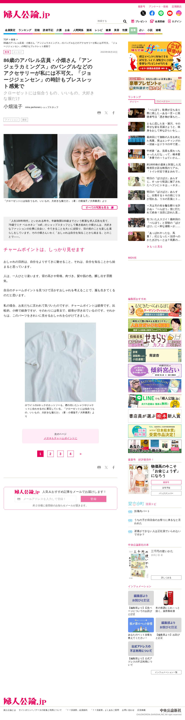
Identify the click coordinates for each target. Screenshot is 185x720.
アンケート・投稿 (158, 6)
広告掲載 (141, 710)
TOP (6, 39)
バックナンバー (166, 493)
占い (141, 30)
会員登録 (157, 21)
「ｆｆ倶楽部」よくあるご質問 (104, 710)
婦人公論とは (10, 710)
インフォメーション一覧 (166, 672)
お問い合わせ (128, 710)
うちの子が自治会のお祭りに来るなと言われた (157, 521)
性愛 (125, 30)
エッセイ (17, 52)
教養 (133, 30)
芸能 (37, 30)
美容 (116, 30)
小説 (149, 30)
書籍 (24, 120)
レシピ (99, 30)
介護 (59, 30)
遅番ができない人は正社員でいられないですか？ (157, 533)
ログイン (174, 21)
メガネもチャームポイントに (60, 438)
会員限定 (10, 30)
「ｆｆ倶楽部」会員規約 (76, 710)
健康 (108, 30)
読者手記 (48, 30)
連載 (158, 30)
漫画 (89, 30)
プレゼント (139, 21)
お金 (67, 30)
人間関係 (78, 30)
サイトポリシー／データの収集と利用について (40, 710)
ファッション (11, 120)
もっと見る (156, 246)
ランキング (24, 30)
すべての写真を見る (97, 207)
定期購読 (176, 6)
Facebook (113, 113)
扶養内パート (142, 511)
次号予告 (166, 488)
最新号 (141, 6)
